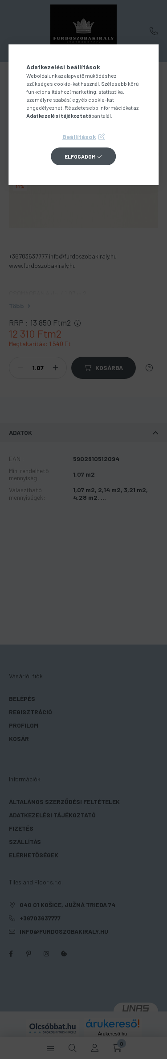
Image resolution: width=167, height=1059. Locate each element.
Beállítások (79, 136)
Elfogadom (80, 156)
